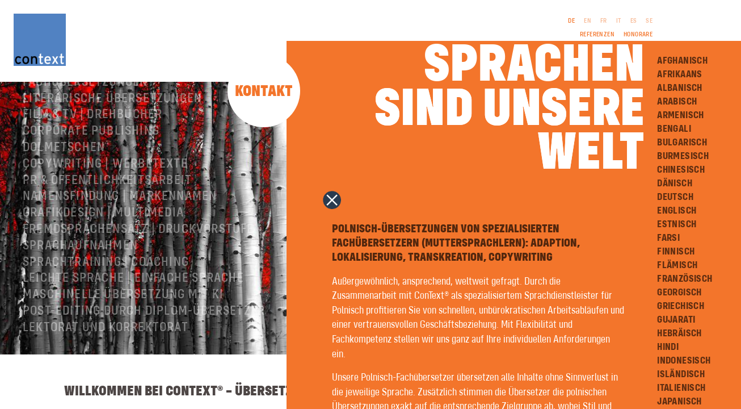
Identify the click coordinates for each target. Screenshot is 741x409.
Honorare (638, 34)
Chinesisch (681, 170)
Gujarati (676, 320)
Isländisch (681, 374)
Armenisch (680, 115)
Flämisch (677, 265)
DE (571, 21)
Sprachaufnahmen (80, 280)
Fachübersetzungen (85, 117)
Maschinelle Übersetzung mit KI (123, 329)
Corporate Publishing (91, 166)
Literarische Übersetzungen (112, 133)
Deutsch (675, 197)
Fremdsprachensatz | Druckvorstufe (138, 264)
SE (649, 21)
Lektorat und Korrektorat (105, 362)
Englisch (676, 211)
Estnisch (676, 224)
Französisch (684, 279)
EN (587, 21)
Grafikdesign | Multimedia (103, 247)
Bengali (674, 129)
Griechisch (680, 306)
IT (618, 21)
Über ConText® (68, 100)
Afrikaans (679, 74)
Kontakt (264, 92)
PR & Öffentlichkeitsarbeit (107, 215)
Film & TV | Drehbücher (92, 149)
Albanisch (679, 88)
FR (603, 21)
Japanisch (679, 402)
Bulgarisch (682, 142)
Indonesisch (683, 361)
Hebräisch (679, 333)
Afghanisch (682, 61)
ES (633, 21)
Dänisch (674, 183)
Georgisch (679, 292)
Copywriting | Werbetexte (105, 199)
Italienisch (681, 388)
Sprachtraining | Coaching (106, 297)
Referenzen (597, 34)
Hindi (668, 347)
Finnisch (675, 252)
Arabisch (677, 102)
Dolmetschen (64, 182)
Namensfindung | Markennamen (120, 231)
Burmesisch (683, 156)
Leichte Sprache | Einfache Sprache (133, 313)
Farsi (668, 238)
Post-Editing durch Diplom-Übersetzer (144, 346)
